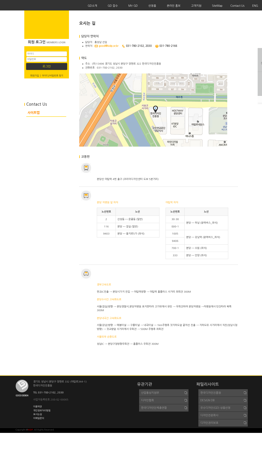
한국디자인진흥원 (210, 392)
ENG (255, 5)
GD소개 (92, 5)
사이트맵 (34, 112)
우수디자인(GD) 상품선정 (215, 407)
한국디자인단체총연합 (154, 407)
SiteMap (217, 5)
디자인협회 (147, 400)
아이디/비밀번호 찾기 (52, 75)
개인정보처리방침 (42, 410)
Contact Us (237, 5)
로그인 (46, 66)
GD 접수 (113, 5)
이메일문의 (38, 418)
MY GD (133, 5)
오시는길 (37, 414)
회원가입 (34, 75)
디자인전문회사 (209, 415)
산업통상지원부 (150, 392)
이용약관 (37, 406)
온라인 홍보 (173, 5)
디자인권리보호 (209, 422)
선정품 (152, 5)
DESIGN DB (207, 400)
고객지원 (196, 5)
